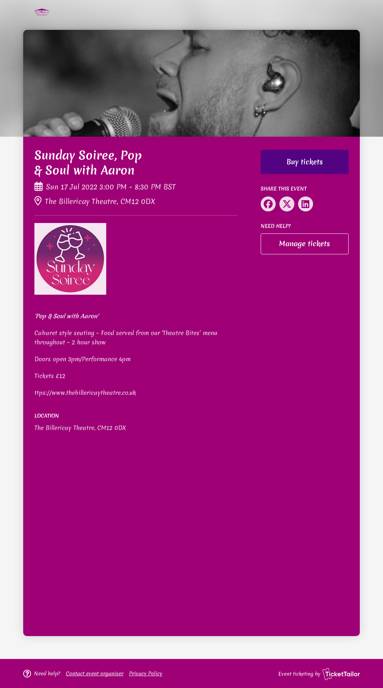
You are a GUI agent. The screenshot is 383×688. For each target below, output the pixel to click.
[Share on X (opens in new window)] (286, 203)
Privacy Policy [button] (145, 673)
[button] (94, 673)
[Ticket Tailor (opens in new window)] (341, 674)
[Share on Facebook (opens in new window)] (268, 203)
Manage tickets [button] (304, 243)
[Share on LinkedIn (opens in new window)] (305, 203)
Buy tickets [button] (305, 162)
